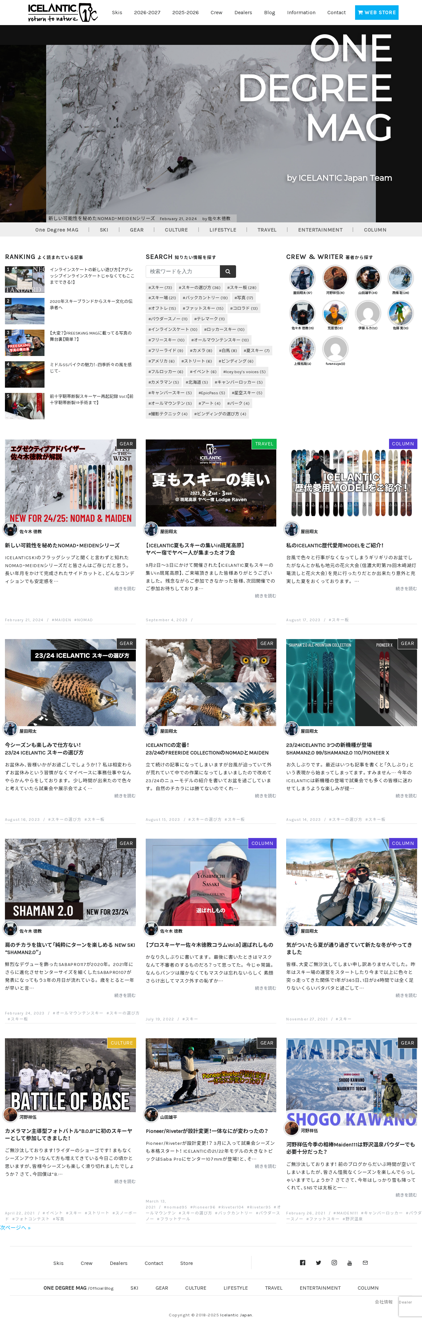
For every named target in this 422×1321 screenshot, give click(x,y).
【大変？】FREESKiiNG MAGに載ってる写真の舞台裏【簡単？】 (91, 336)
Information (301, 12)
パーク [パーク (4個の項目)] (240, 403)
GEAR (136, 229)
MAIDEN (63, 620)
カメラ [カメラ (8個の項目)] (202, 350)
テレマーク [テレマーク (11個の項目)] (211, 318)
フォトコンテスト (32, 1219)
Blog (269, 12)
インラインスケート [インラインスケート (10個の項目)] (174, 329)
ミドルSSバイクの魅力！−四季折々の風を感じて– (91, 367)
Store (186, 1263)
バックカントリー (235, 1213)
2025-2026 (185, 12)
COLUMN (375, 229)
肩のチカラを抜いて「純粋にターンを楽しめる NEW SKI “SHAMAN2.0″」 (70, 948)
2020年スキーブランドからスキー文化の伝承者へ (91, 304)
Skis (117, 12)
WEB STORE (377, 12)
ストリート (98, 1213)
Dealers (243, 12)
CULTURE (176, 229)
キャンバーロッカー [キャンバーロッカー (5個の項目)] (239, 382)
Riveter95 (260, 1207)
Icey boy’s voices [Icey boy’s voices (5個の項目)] (246, 371)
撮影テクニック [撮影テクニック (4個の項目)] (169, 413)
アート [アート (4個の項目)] (211, 403)
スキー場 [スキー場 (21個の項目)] (163, 297)
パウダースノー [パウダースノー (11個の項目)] (169, 318)
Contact (336, 12)
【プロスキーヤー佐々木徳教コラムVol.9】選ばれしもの (210, 945)
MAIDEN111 (347, 1213)
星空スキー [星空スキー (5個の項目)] (248, 392)
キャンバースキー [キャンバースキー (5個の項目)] (171, 392)
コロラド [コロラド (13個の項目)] (245, 308)
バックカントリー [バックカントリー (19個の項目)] (206, 297)
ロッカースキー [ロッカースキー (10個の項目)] (226, 329)
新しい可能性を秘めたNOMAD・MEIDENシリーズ (62, 545)
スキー (191, 1019)
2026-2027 (147, 12)
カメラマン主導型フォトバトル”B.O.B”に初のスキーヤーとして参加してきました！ (68, 1134)
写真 (60, 1219)
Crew (217, 12)
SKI (104, 229)
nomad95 (177, 1207)
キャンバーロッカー (383, 1213)
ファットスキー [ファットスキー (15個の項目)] (204, 308)
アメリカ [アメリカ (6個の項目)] (163, 361)
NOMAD (85, 620)
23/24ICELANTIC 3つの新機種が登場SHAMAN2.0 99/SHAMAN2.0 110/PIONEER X (337, 748)
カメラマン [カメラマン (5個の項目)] (165, 382)
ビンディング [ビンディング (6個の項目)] (237, 361)
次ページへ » (15, 1227)
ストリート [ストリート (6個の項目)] (198, 361)
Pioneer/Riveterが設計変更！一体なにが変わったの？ (207, 1131)
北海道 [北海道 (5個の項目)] (198, 382)
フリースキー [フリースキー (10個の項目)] (168, 340)
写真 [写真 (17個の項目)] (245, 297)
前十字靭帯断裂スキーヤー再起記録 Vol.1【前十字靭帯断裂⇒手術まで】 (92, 399)
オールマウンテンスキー (80, 1013)
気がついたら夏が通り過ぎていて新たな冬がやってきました (349, 948)
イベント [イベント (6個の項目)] (205, 371)
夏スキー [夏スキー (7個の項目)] (258, 350)
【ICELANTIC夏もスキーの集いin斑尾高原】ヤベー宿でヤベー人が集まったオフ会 (195, 548)
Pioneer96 (204, 1207)
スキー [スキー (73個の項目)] (161, 287)
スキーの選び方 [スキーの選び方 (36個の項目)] (201, 287)
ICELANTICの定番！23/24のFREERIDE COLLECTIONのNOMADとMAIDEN (207, 748)
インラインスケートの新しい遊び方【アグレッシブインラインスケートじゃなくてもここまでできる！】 (92, 275)
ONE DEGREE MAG (78, 1287)
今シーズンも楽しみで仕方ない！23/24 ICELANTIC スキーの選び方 (44, 748)
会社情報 (384, 1302)
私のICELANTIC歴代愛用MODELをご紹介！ (335, 545)
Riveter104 (233, 1207)
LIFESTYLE (222, 229)
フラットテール (175, 1219)
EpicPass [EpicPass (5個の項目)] (213, 392)
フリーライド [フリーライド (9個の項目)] (167, 350)
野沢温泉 (354, 1219)
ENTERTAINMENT (320, 229)
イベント (54, 1213)
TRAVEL (267, 229)
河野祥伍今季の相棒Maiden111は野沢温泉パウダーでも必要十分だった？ (350, 1147)
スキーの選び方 (66, 819)
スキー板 (340, 620)
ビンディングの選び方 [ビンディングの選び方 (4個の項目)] (221, 413)
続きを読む (125, 588)
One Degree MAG (56, 229)
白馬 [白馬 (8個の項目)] (229, 350)
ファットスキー (324, 1219)
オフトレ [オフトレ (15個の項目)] (163, 308)
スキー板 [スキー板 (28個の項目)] (243, 287)
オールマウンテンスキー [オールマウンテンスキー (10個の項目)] (221, 340)
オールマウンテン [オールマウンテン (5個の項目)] (171, 403)
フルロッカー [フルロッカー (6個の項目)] (167, 371)
